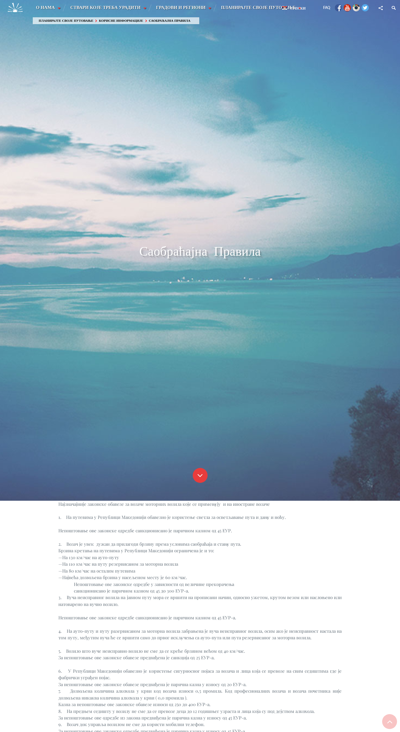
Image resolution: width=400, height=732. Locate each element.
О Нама (46, 7)
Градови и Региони (182, 7)
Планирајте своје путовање (259, 7)
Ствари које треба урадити (106, 7)
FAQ (326, 7)
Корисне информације (121, 21)
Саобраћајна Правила (169, 21)
